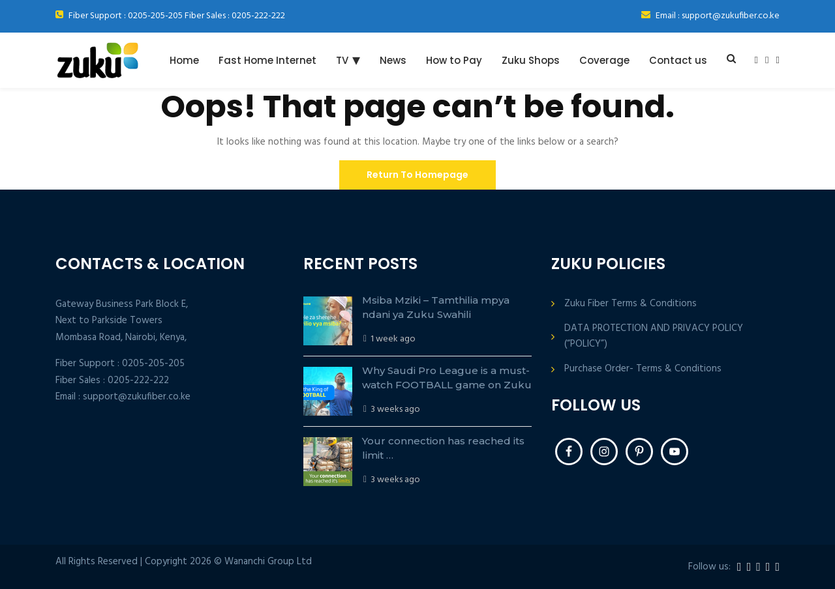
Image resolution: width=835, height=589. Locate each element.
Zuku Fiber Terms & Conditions (630, 303)
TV (342, 60)
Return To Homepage (417, 174)
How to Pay (454, 60)
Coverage (604, 60)
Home (184, 60)
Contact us (678, 60)
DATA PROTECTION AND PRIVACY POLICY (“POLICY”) (653, 336)
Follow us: (709, 567)
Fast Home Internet (267, 60)
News (393, 60)
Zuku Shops (531, 60)
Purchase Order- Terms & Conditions (642, 369)
